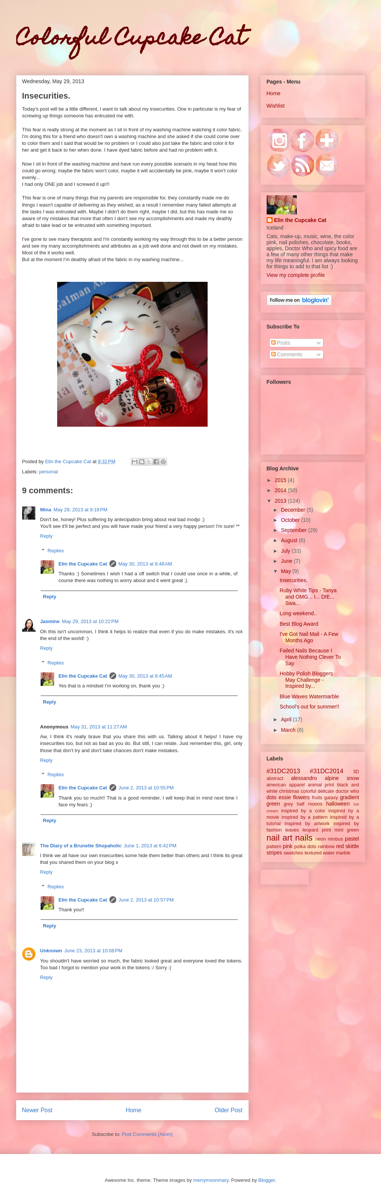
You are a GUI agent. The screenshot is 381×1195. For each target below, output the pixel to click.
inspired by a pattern (304, 817)
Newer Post (37, 1110)
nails (304, 837)
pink (288, 846)
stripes (274, 853)
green (273, 804)
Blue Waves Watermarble (309, 696)
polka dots (305, 846)
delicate (326, 791)
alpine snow (342, 778)
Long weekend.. (298, 613)
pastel (352, 839)
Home (133, 1110)
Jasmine (50, 621)
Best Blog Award (298, 624)
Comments (287, 354)
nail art (280, 837)
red (340, 846)
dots (271, 797)
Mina (46, 509)
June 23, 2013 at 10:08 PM (93, 950)
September (294, 530)
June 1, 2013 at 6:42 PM (150, 845)
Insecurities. (293, 580)
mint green (346, 830)
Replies (55, 550)
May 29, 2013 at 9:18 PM (80, 509)
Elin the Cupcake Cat (83, 564)
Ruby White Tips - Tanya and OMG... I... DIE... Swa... (307, 596)
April (287, 719)
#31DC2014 (326, 771)
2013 (281, 501)
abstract (275, 778)
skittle (352, 846)
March (289, 730)
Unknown (51, 950)
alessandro (304, 778)
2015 (281, 480)
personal (48, 471)
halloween (338, 804)
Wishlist (276, 106)
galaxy (331, 797)
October (291, 520)
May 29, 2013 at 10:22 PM (90, 621)
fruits (317, 797)
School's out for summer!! (309, 707)
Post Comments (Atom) (147, 1134)
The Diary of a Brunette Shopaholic (81, 845)
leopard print (316, 830)
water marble (337, 853)
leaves (292, 830)
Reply (46, 536)
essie (285, 797)
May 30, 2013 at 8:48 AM (145, 564)
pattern (274, 846)
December (294, 510)
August (290, 540)
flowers (301, 797)
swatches (294, 853)
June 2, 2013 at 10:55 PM (146, 788)
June (287, 561)
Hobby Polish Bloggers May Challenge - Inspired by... (306, 679)
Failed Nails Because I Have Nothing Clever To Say (310, 657)
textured (313, 853)
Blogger (266, 1180)
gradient (349, 797)
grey (288, 804)
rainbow (326, 846)
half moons (309, 804)
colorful (308, 791)
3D (356, 771)
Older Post (229, 1110)
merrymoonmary (211, 1180)
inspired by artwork (307, 823)
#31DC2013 (284, 771)
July (286, 551)
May (286, 571)
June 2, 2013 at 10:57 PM (146, 900)
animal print (321, 785)
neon (321, 839)
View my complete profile (296, 275)
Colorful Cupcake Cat (131, 40)
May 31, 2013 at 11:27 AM (99, 727)
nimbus (335, 839)
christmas (289, 791)
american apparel (286, 785)
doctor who (347, 791)
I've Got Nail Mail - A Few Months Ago (308, 637)
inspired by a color (303, 810)
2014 (281, 490)
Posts (280, 343)
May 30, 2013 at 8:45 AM (145, 676)
